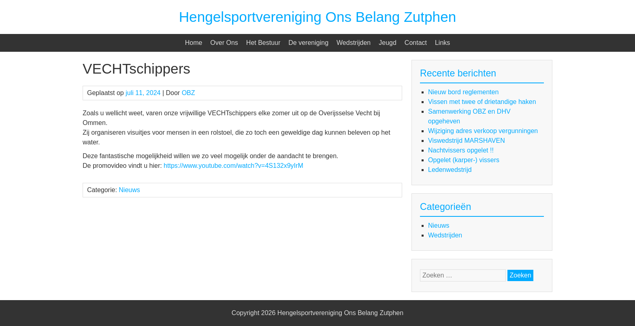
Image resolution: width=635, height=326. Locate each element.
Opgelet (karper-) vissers (463, 160)
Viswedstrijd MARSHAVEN (466, 140)
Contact (416, 42)
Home (193, 42)
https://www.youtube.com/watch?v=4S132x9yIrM (233, 165)
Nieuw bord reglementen (463, 92)
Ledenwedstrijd (451, 169)
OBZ (188, 92)
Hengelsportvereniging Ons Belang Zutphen (317, 17)
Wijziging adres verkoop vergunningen (483, 130)
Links (442, 42)
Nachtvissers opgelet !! (461, 150)
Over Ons (224, 42)
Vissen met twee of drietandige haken (482, 101)
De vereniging (308, 42)
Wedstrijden (354, 42)
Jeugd (387, 42)
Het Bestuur (263, 42)
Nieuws (129, 189)
